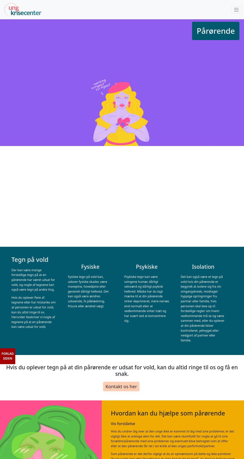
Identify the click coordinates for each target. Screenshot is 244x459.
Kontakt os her (121, 386)
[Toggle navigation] (236, 10)
